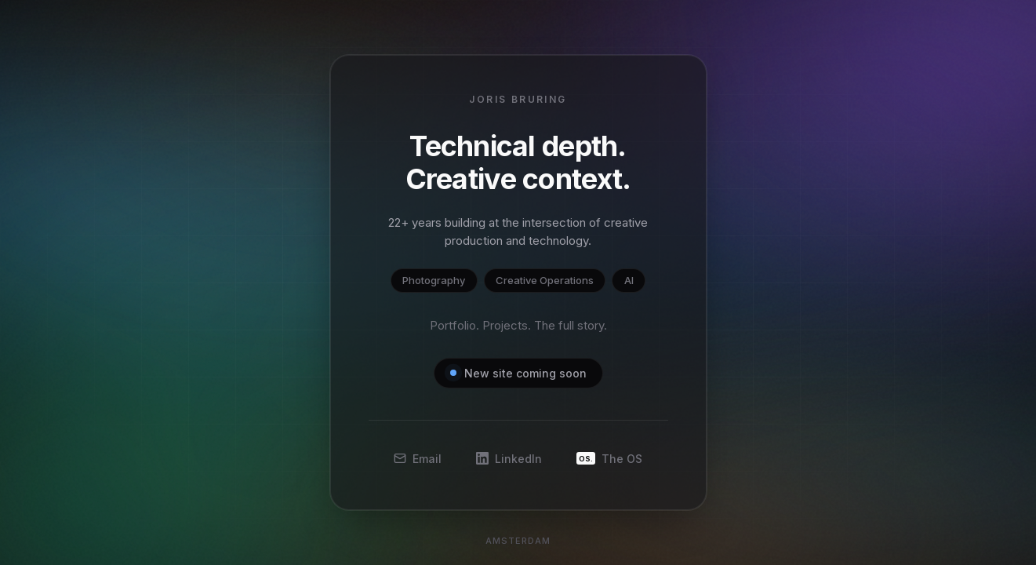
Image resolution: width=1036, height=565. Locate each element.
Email (418, 458)
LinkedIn (509, 458)
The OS (609, 458)
